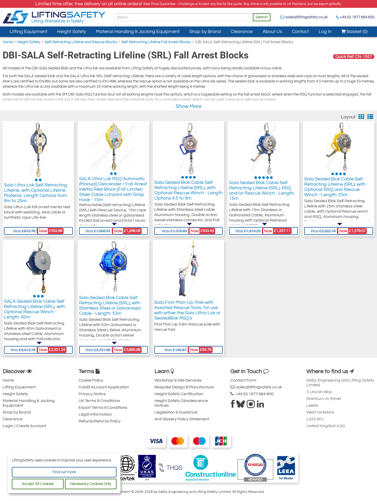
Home (8, 42)
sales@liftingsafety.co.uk (306, 17)
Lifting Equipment (28, 31)
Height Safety (71, 31)
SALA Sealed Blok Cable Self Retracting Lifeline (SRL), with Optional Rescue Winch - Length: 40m (34, 314)
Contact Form (243, 380)
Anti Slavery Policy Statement (181, 419)
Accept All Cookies (38, 484)
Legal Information (95, 414)
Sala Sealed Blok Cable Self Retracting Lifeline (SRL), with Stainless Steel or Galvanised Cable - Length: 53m (110, 311)
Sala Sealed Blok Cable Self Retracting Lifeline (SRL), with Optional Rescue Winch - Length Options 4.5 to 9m (188, 195)
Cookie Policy (91, 380)
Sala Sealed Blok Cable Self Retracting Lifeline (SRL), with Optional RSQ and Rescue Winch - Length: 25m (334, 195)
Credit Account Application (104, 387)
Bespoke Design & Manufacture (184, 387)
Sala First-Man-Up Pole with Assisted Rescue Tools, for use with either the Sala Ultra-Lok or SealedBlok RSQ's (187, 311)
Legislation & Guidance (175, 412)
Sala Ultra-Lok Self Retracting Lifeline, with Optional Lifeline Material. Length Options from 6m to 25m (35, 195)
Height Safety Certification (178, 394)
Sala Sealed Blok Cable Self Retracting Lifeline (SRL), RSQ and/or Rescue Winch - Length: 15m (262, 195)
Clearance (242, 31)
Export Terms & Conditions (103, 407)
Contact (300, 31)
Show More (188, 106)
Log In (325, 31)
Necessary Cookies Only (90, 484)
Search (262, 17)
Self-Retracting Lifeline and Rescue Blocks (81, 42)
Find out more (64, 472)
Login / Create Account (24, 426)
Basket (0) (354, 31)
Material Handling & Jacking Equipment (138, 31)
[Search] (183, 17)
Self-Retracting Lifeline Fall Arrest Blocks (156, 42)
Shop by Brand (205, 31)
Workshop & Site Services (178, 380)
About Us (272, 31)
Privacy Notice (92, 394)
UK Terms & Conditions (99, 401)
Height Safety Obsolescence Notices (181, 403)
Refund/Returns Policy (100, 421)
